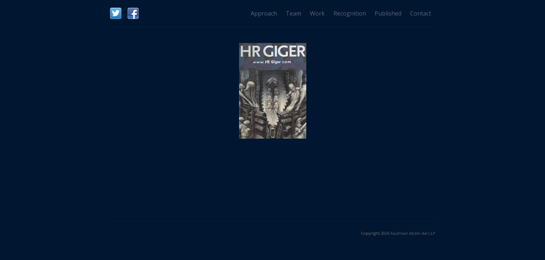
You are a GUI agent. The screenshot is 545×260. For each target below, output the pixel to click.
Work (317, 13)
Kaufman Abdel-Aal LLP (413, 233)
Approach (264, 13)
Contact (420, 13)
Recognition (349, 13)
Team (293, 13)
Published (388, 13)
